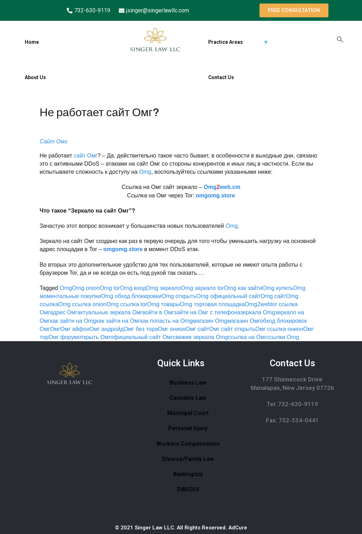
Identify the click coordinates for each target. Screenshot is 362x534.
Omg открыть (179, 296)
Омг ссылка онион (279, 329)
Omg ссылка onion (82, 304)
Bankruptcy (188, 474)
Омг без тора (141, 329)
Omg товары (163, 304)
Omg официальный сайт (228, 296)
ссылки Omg (283, 337)
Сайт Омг (54, 141)
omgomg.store (215, 195)
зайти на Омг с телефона (207, 312)
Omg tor (110, 288)
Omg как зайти (243, 288)
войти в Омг (158, 312)
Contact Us (221, 77)
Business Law (188, 382)
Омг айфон (74, 329)
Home (32, 42)
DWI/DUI (188, 489)
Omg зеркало (163, 288)
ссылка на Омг (247, 337)
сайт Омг (86, 156)
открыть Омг (94, 337)
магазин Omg (210, 321)
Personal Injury (188, 428)
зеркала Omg (257, 312)
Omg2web (258, 304)
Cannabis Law (188, 397)
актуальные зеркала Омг (109, 312)
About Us (35, 77)
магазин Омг (243, 321)
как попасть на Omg (166, 321)
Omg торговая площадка (212, 304)
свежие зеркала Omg (200, 337)
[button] (293, 10)
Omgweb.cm (222, 187)
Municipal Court (188, 413)
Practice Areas (225, 42)
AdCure (237, 527)
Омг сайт (197, 329)
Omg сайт (273, 296)
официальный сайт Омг (142, 337)
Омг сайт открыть (232, 329)
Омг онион (172, 329)
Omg (145, 172)
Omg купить (277, 288)
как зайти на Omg (73, 321)
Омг (55, 329)
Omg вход (133, 288)
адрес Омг (63, 312)
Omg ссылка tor (126, 304)
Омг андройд (106, 329)
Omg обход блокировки (131, 296)
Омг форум (63, 337)
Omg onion (86, 288)
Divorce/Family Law (188, 459)
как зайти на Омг (118, 321)
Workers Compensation (188, 443)
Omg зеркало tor (202, 288)
